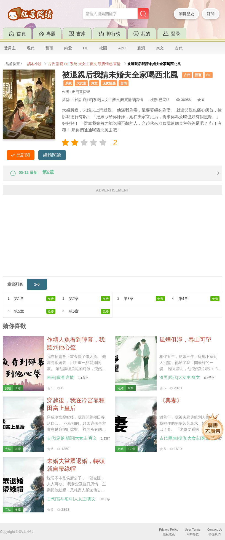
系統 (73, 64)
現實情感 (105, 64)
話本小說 (34, 64)
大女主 (83, 64)
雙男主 (10, 48)
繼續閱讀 (52, 155)
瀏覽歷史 (186, 14)
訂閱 (211, 14)
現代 (30, 48)
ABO (122, 48)
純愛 (68, 48)
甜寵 (49, 48)
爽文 (160, 48)
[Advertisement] (112, 240)
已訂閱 (23, 155)
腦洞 (141, 48)
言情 (116, 64)
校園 (103, 48)
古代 (179, 48)
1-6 (36, 287)
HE (85, 48)
